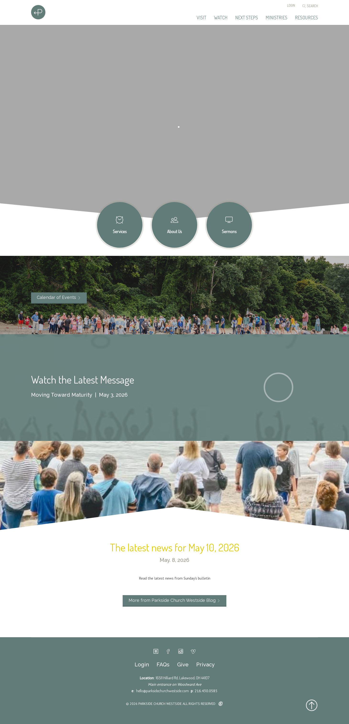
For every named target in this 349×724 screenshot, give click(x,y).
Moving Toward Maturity (61, 395)
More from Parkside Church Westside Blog (172, 600)
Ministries (276, 18)
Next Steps (246, 18)
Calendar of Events (56, 297)
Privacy (205, 664)
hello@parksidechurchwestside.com (162, 690)
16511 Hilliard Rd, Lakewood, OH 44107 (182, 677)
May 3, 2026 (113, 395)
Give (183, 664)
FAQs (163, 664)
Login (291, 5)
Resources (306, 18)
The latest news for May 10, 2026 (174, 547)
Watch (221, 18)
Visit (201, 18)
